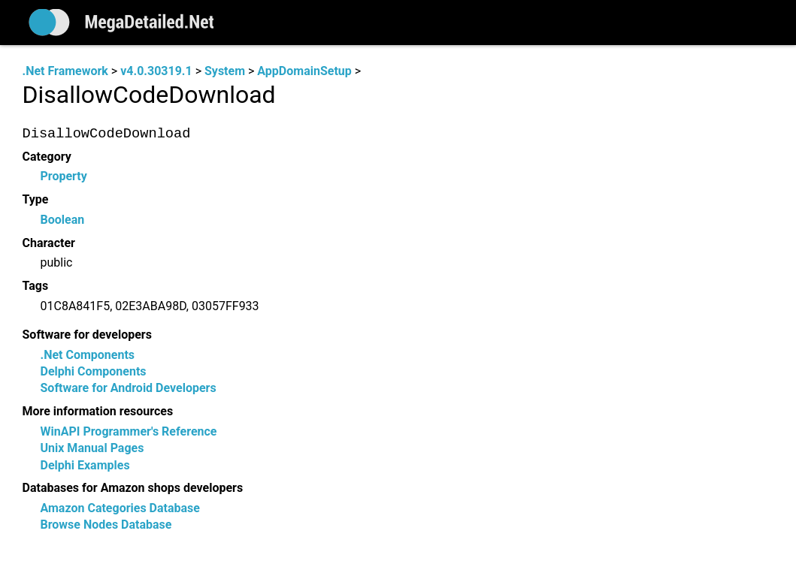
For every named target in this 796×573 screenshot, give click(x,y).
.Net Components (88, 355)
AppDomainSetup (304, 71)
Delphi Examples (85, 465)
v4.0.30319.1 (156, 71)
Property (64, 177)
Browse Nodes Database (106, 525)
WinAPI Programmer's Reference (129, 431)
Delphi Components (94, 371)
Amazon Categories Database (120, 509)
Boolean (63, 220)
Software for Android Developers (128, 388)
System (224, 71)
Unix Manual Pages (92, 449)
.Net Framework (65, 71)
